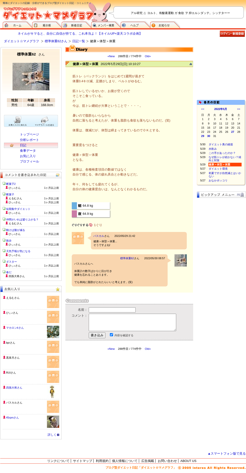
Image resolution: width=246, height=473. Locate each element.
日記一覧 (78, 41)
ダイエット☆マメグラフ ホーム (17, 24)
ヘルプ (135, 24)
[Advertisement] (221, 71)
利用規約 (102, 461)
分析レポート (29, 140)
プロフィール (29, 161)
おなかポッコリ (218, 180)
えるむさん (13, 297)
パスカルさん (14, 402)
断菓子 (10, 194)
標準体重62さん (56, 41)
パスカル (98, 235)
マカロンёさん (15, 327)
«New (111, 56)
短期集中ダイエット (18, 208)
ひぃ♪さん (12, 312)
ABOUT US (188, 461)
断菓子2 (11, 183)
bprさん (10, 342)
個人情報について (125, 461)
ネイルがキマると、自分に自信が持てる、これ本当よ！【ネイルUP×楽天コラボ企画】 (80, 33)
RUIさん (11, 372)
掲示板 (47, 24)
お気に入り (28, 156)
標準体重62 (127, 258)
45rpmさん (12, 417)
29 (202, 136)
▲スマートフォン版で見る (227, 453)
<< (202, 109)
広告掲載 (147, 461)
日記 (23, 145)
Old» (148, 56)
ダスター (11, 261)
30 (208, 136)
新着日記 (76, 24)
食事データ (28, 150)
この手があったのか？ (222, 152)
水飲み (213, 148)
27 (232, 131)
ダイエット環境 (218, 168)
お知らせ (165, 24)
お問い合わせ (167, 461)
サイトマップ (82, 461)
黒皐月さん (13, 357)
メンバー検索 (106, 24)
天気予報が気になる (18, 251)
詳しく (52, 434)
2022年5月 (220, 109)
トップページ (29, 134)
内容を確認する (124, 335)
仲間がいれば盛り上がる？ (22, 219)
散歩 (9, 240)
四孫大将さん (14, 387)
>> (238, 109)
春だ (9, 272)
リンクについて (58, 461)
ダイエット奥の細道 (221, 144)
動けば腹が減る (15, 230)
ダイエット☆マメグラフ (21, 41)
